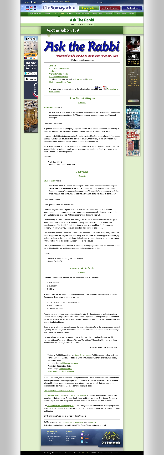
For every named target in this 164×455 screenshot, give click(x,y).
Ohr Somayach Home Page (60, 82)
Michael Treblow (65, 369)
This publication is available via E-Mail (59, 391)
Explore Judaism (89, 9)
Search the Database (85, 24)
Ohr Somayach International (72, 422)
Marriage (70, 14)
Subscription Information (58, 77)
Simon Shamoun (67, 371)
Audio (132, 9)
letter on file (85, 453)
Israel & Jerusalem (82, 14)
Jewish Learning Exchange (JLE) (60, 406)
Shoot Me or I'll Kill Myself (59, 68)
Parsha (131, 14)
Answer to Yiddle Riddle (58, 74)
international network (78, 395)
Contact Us (50, 438)
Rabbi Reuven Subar (83, 355)
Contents (82, 103)
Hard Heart (53, 71)
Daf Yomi (108, 14)
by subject (90, 79)
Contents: (53, 66)
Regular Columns (36, 14)
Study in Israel (110, 9)
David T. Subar (49, 181)
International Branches (31, 8)
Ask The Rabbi (58, 14)
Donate (67, 1)
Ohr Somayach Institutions (54, 395)
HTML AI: (54, 371)
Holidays (47, 14)
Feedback (93, 422)
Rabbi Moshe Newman (69, 363)
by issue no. (77, 79)
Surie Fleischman (51, 107)
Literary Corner (97, 14)
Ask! (72, 24)
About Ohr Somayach (56, 1)
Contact (44, 1)
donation (107, 453)
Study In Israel (70, 438)
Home (67, 434)
